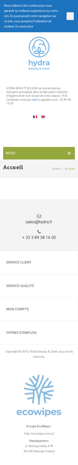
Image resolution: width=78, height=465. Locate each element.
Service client (19, 262)
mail (34, 99)
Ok (70, 16)
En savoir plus (24, 26)
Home (56, 168)
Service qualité (20, 286)
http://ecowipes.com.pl (39, 433)
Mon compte (17, 309)
